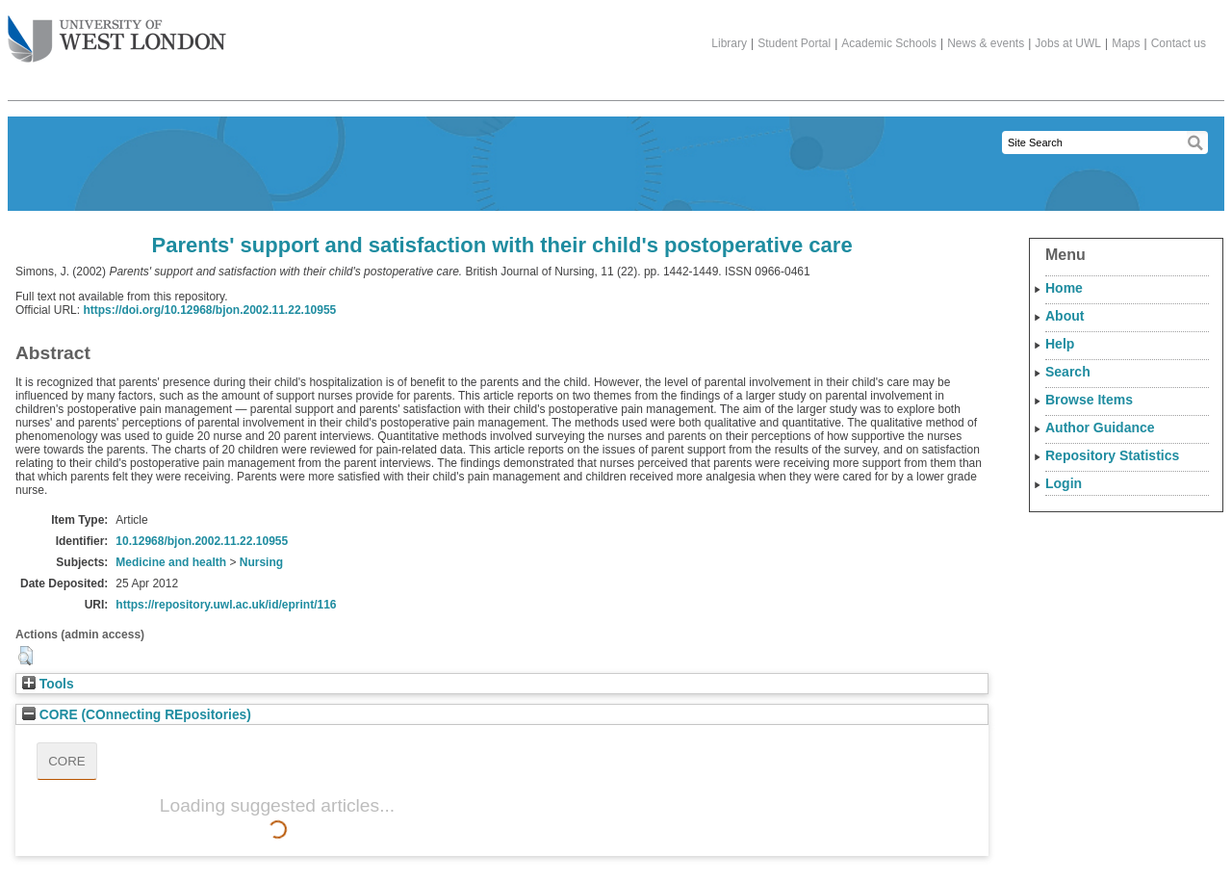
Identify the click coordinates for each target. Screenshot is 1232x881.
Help (1059, 343)
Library (729, 43)
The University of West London (117, 32)
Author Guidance (1100, 427)
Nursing (261, 562)
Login (1063, 483)
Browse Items (1089, 399)
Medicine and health (171, 562)
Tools (48, 684)
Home (1064, 288)
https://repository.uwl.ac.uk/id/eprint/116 (226, 604)
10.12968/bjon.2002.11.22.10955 (202, 541)
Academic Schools (889, 43)
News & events (985, 43)
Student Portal (794, 43)
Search (1068, 371)
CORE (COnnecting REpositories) (136, 715)
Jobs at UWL (1068, 43)
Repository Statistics (1112, 455)
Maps (1126, 43)
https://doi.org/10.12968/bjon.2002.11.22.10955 (209, 310)
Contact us (1178, 43)
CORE (67, 761)
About (1064, 316)
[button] (25, 655)
